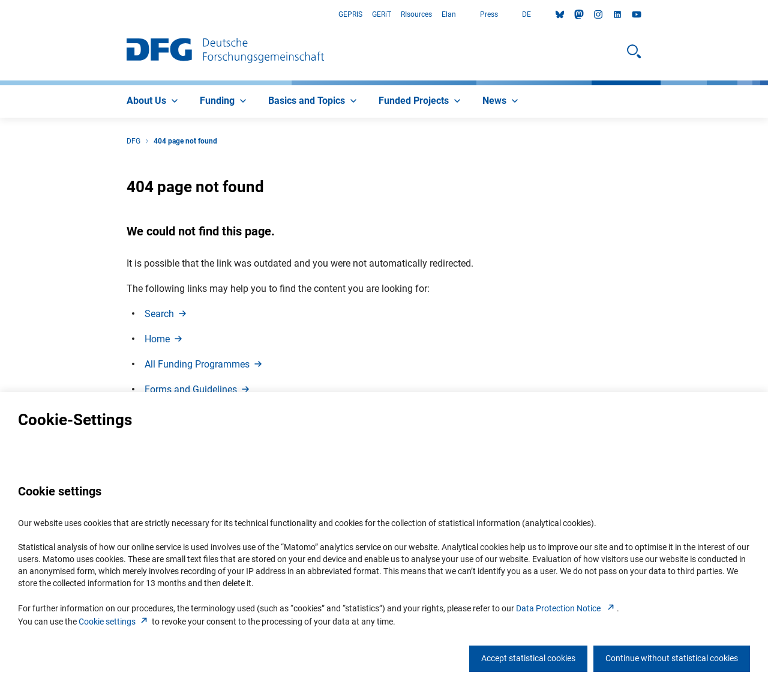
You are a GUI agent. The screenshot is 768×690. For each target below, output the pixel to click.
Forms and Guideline (198, 389)
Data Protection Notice (566, 608)
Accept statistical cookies (528, 658)
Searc (166, 313)
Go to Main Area (0, 14)
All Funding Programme (204, 364)
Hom (164, 339)
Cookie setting (114, 621)
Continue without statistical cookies (671, 658)
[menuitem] (154, 101)
